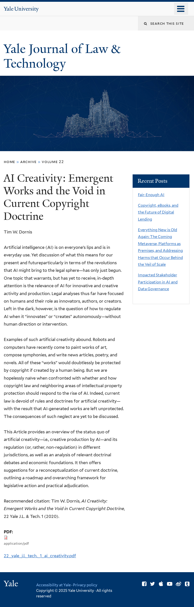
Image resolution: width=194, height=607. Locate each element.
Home (9, 161)
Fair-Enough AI (151, 195)
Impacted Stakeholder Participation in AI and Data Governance (158, 282)
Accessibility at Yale (53, 585)
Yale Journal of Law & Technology (62, 56)
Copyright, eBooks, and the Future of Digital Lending (158, 212)
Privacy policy (85, 585)
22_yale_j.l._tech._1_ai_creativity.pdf (40, 555)
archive (28, 161)
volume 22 (53, 161)
